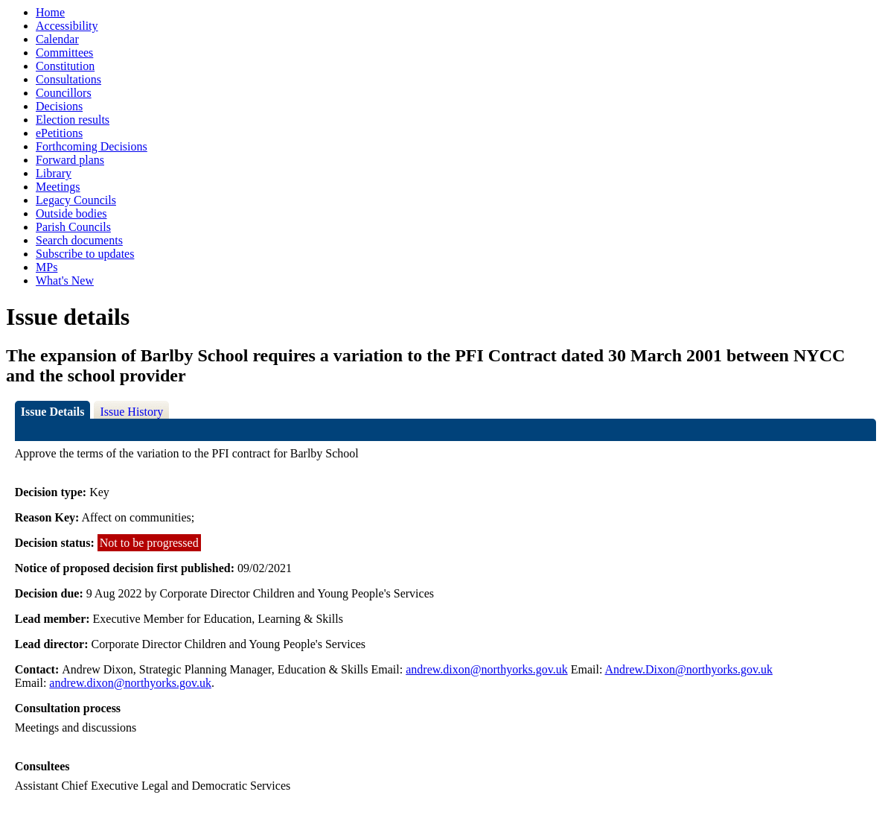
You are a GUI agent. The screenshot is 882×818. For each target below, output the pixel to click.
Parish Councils (73, 227)
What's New (65, 280)
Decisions (59, 106)
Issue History (131, 411)
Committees (64, 52)
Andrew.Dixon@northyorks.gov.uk (689, 669)
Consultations (68, 79)
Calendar (57, 39)
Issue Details (53, 411)
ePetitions (59, 133)
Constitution (65, 66)
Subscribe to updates (85, 253)
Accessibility (67, 25)
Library (53, 173)
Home (50, 12)
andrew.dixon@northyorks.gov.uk (487, 669)
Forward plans (70, 159)
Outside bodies (71, 213)
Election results (72, 119)
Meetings (58, 186)
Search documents (79, 240)
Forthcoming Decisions (91, 146)
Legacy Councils (76, 200)
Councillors (64, 92)
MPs (46, 267)
